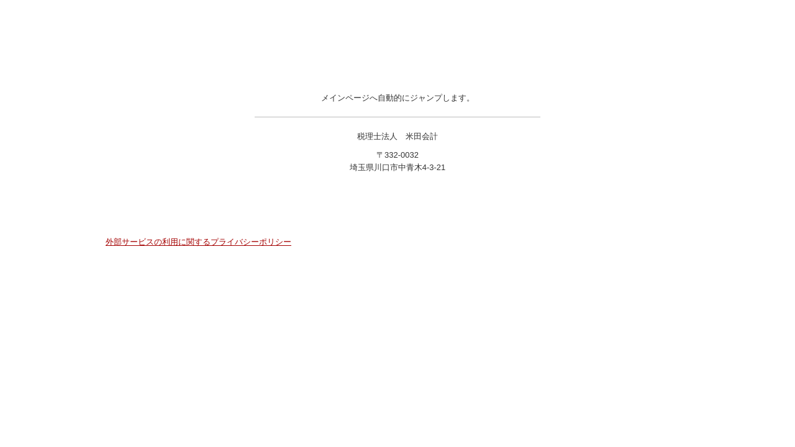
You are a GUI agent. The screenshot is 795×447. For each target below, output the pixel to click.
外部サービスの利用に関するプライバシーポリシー (198, 241)
